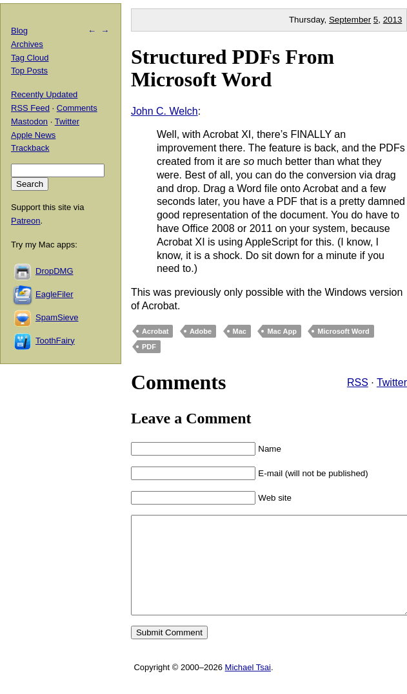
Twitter (392, 382)
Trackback (30, 148)
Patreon (26, 221)
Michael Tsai (248, 686)
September (350, 19)
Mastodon (29, 121)
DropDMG (54, 271)
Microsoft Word (343, 331)
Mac (239, 331)
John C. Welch (164, 111)
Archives (27, 44)
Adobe (201, 331)
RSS (357, 382)
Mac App (281, 331)
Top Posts (29, 70)
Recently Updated (44, 94)
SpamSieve (56, 317)
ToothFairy (55, 340)
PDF (149, 347)
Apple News (33, 135)
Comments (77, 108)
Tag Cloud (30, 58)
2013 (392, 19)
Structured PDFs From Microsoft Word (232, 68)
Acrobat (155, 331)
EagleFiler (54, 294)
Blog (19, 30)
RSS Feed (30, 108)
